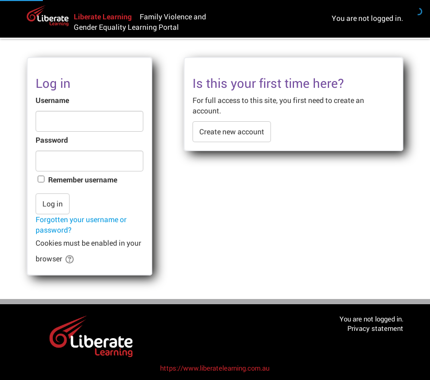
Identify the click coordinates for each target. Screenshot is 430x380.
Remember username (82, 180)
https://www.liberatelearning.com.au (214, 368)
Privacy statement (375, 328)
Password (52, 140)
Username (52, 100)
